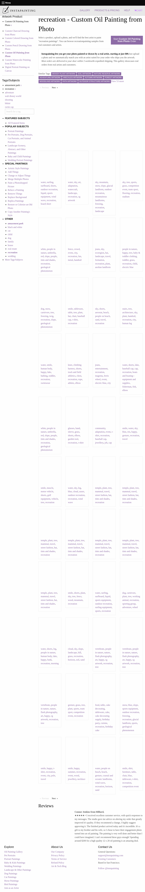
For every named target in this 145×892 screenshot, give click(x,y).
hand (77, 428)
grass (124, 186)
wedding (12, 256)
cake (107, 712)
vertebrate (99, 649)
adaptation (72, 186)
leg (79, 488)
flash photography (103, 656)
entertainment (101, 368)
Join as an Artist (11, 888)
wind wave (100, 783)
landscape (72, 193)
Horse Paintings (11, 881)
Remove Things (15, 193)
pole (53, 775)
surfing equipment (103, 607)
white (43, 249)
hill (79, 652)
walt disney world (13, 96)
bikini (7, 103)
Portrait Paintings (16, 131)
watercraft (72, 189)
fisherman (126, 386)
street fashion (101, 495)
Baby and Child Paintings (19, 156)
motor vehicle (47, 491)
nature (107, 652)
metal (70, 260)
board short (46, 204)
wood (70, 600)
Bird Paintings (10, 884)
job (106, 442)
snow (97, 186)
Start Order (126, 40)
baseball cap (128, 368)
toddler (125, 260)
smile (70, 309)
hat (106, 253)
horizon (71, 660)
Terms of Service (59, 859)
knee (70, 365)
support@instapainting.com (110, 855)
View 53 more (117, 81)
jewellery (99, 442)
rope (80, 379)
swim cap (9, 107)
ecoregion (99, 253)
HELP (127, 10)
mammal (99, 491)
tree (128, 182)
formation (99, 260)
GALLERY (85, 10)
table (70, 312)
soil (77, 660)
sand (97, 319)
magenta (99, 376)
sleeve (71, 432)
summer (71, 772)
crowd (77, 249)
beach (106, 312)
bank (49, 660)
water (43, 182)
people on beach (102, 316)
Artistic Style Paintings (18, 168)
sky (75, 182)
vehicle (55, 499)
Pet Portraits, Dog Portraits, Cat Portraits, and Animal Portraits (20, 138)
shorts (53, 186)
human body (46, 368)
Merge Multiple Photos (18, 179)
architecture (127, 312)
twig (51, 316)
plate (80, 312)
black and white (15, 227)
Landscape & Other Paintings (17, 870)
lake (49, 372)
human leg (127, 323)
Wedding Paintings (12, 866)
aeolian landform (103, 267)
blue (124, 432)
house (10, 245)
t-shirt (75, 319)
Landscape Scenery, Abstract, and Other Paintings (17, 149)
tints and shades (48, 260)
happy (125, 253)
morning (55, 663)
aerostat (98, 312)
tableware (78, 309)
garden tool (73, 439)
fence (70, 249)
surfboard (45, 186)
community (100, 428)
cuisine (104, 723)
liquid (43, 193)
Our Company (57, 852)
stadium (126, 196)
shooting (9, 100)
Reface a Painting (16, 190)
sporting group (129, 604)
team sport (133, 189)
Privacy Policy (57, 855)
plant (107, 263)
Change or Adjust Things (19, 175)
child (10, 234)
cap (136, 368)
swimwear (45, 383)
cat (9, 231)
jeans (97, 249)
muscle (50, 488)
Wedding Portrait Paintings (20, 160)
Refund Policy (57, 862)
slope (103, 186)
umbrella (52, 253)
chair (74, 316)
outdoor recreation (49, 189)
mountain (103, 182)
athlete (71, 383)
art (79, 182)
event (70, 253)
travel (107, 256)
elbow (78, 383)
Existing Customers (107, 859)
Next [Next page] (55, 87)
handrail (78, 260)
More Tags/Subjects (14, 259)
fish (134, 386)
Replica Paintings (16, 201)
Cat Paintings (10, 877)
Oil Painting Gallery (13, 852)
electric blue (128, 267)
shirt (130, 768)
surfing (50, 182)
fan (79, 256)
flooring (126, 193)
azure (81, 491)
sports (133, 182)
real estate (12, 249)
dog (9, 238)
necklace (81, 779)
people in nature (129, 249)
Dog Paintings (10, 873)
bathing (44, 376)
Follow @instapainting (108, 868)
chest (79, 376)
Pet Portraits (9, 855)
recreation (51, 200)
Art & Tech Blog (58, 866)
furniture (126, 772)
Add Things (13, 172)
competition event (130, 786)
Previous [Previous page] (46, 87)
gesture (125, 435)
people (54, 256)
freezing (99, 204)
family (11, 241)
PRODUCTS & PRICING (107, 10)
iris (128, 432)
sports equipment (103, 600)
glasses (71, 428)
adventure (9, 92)
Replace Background (17, 197)
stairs (124, 309)
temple (98, 488)
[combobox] (19, 111)
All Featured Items (16, 123)
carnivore (45, 312)
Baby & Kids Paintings (14, 862)
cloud (75, 491)
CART (138, 10)
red (42, 256)
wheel (135, 607)
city (75, 253)
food (97, 705)
